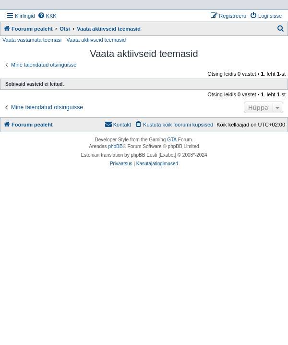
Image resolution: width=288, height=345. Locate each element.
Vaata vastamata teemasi (31, 40)
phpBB (115, 146)
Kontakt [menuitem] (118, 124)
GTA (172, 139)
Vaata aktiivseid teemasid (96, 40)
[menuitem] (47, 16)
